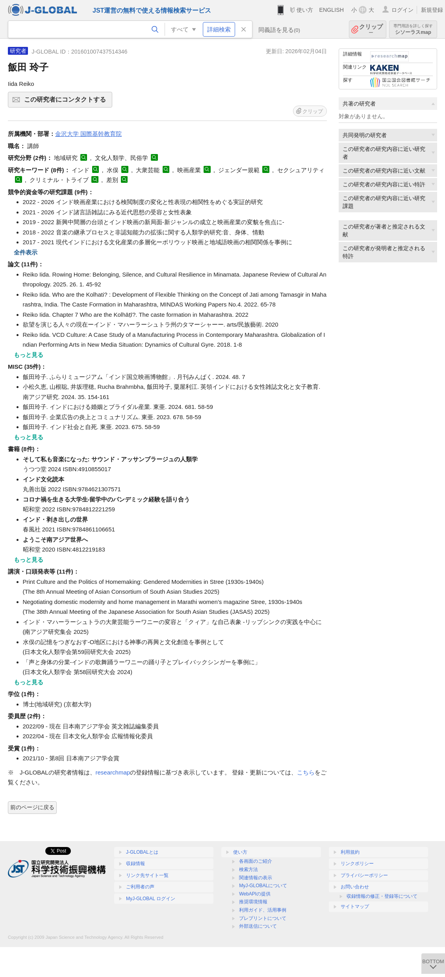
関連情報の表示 (255, 877)
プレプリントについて (262, 918)
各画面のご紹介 (255, 861)
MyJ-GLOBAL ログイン (150, 898)
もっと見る (28, 354)
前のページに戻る (32, 807)
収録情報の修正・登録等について (382, 896)
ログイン (402, 10)
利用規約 (350, 852)
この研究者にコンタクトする (67, 102)
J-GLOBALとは (142, 852)
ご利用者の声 (140, 887)
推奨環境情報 (253, 902)
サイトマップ (355, 906)
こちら (306, 772)
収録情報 (135, 863)
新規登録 (432, 10)
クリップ (371, 29)
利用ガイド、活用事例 (262, 910)
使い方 (305, 10)
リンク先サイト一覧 (147, 875)
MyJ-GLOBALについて (263, 885)
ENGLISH (331, 10)
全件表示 (25, 252)
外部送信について (258, 926)
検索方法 (248, 869)
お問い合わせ (355, 887)
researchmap (113, 772)
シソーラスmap (413, 29)
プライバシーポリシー (364, 875)
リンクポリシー (357, 863)
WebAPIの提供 (255, 894)
